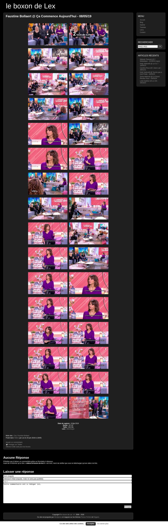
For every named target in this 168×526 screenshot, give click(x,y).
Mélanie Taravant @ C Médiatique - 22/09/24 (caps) (150, 60)
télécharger (71, 429)
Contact (142, 32)
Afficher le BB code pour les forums (18, 447)
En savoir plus (102, 524)
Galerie (142, 25)
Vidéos (16, 438)
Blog (141, 22)
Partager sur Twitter (15, 444)
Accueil (142, 20)
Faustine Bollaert (23, 436)
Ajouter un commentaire (14, 442)
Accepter (90, 524)
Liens (142, 30)
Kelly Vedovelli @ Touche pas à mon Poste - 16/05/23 (151, 73)
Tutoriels (143, 27)
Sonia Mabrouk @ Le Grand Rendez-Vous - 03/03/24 (150, 77)
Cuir (15, 436)
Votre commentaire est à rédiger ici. (67, 495)
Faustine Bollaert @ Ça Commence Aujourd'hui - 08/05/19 (48, 16)
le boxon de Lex (30, 6)
